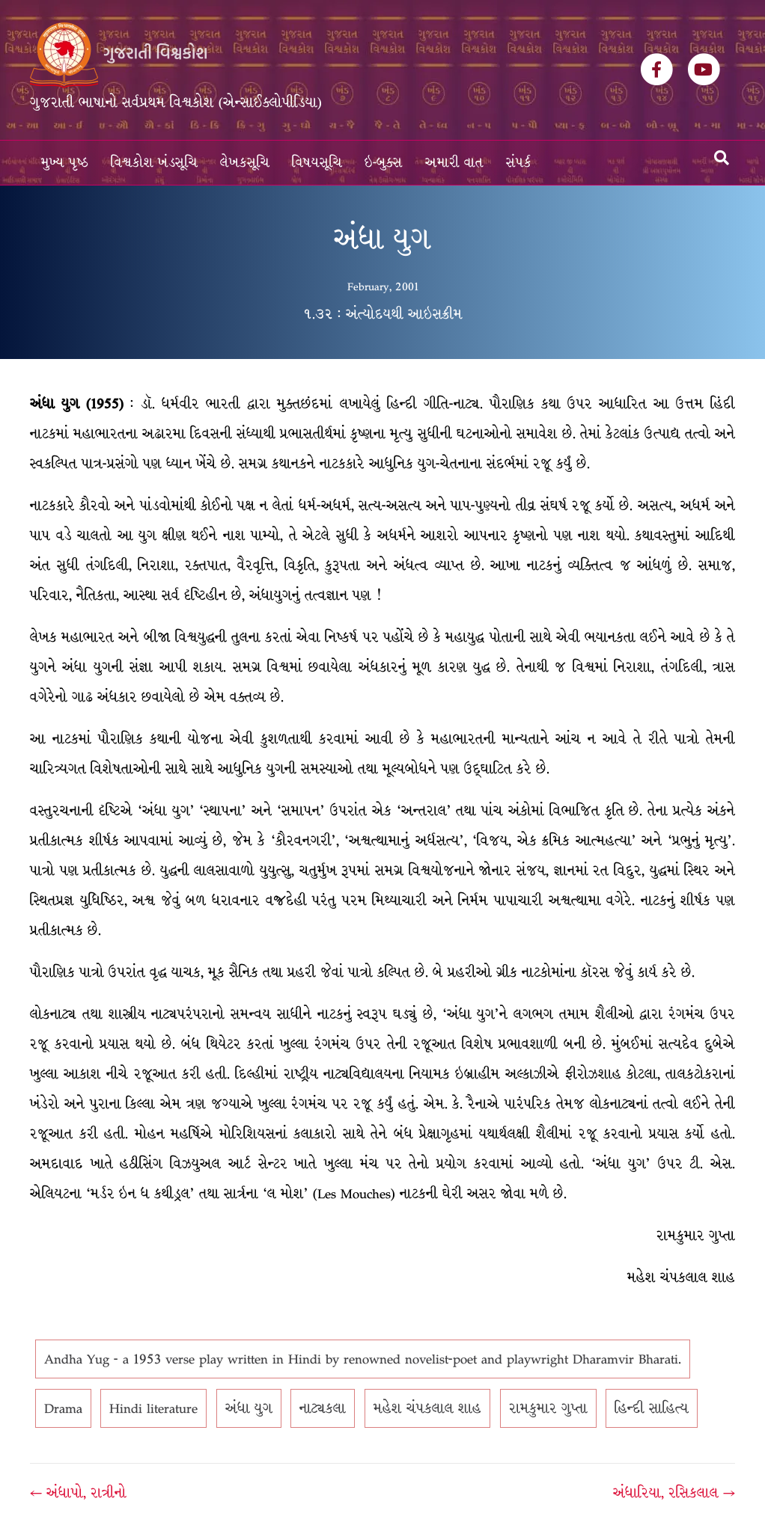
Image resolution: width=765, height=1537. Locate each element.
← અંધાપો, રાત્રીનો (78, 1492)
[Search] (721, 157)
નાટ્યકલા (322, 1408)
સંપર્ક (518, 163)
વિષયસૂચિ (317, 163)
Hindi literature (153, 1408)
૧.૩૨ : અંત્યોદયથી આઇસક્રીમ (383, 314)
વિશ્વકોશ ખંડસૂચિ (154, 163)
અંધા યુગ (248, 1408)
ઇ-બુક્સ (384, 163)
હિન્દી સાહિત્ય (652, 1408)
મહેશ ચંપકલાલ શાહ (427, 1408)
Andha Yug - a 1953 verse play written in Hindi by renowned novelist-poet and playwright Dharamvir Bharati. (362, 1359)
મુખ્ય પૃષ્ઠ (64, 163)
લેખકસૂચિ (244, 163)
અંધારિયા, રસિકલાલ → (674, 1492)
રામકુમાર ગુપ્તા (548, 1408)
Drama (63, 1408)
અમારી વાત (454, 163)
